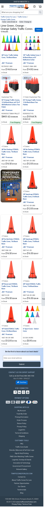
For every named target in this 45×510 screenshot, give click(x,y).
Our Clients (21, 486)
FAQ (21, 444)
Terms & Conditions (21, 433)
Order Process (22, 420)
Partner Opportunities (21, 483)
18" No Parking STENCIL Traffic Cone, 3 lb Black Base (31, 152)
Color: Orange (24, 22)
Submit (21, 364)
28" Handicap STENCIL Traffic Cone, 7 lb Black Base (31, 241)
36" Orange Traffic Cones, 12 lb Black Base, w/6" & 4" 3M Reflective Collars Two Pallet (11, 103)
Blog (21, 493)
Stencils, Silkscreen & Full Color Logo (21, 450)
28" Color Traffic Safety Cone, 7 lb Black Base (10, 56)
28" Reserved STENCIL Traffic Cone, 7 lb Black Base (10, 286)
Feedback (43, 299)
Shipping (22, 436)
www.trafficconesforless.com (26, 502)
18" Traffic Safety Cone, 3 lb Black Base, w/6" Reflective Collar (32, 57)
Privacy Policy (21, 427)
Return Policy (21, 423)
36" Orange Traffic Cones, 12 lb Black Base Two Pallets (32, 102)
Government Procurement (22, 466)
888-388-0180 (29, 376)
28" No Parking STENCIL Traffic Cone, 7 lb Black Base (10, 152)
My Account (22, 411)
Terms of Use (27, 504)
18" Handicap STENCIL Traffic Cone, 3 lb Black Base (31, 196)
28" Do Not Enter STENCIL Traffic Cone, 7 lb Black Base (10, 241)
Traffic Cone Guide (21, 447)
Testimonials (21, 490)
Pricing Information (21, 417)
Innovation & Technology (21, 463)
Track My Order (21, 414)
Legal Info (21, 430)
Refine (38, 30)
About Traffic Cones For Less (22, 480)
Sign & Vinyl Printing (22, 453)
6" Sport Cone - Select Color (31, 330)
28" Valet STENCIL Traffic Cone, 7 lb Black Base (31, 285)
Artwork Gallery (21, 469)
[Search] (40, 12)
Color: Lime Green (8, 22)
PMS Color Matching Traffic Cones (21, 456)
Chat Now (21, 382)
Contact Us (21, 477)
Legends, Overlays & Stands (21, 460)
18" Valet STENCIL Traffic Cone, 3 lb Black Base (10, 330)
